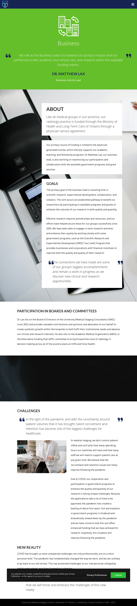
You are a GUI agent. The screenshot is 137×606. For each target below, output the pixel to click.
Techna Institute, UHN (98, 602)
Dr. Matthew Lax (68, 74)
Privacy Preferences (97, 575)
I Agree (118, 575)
